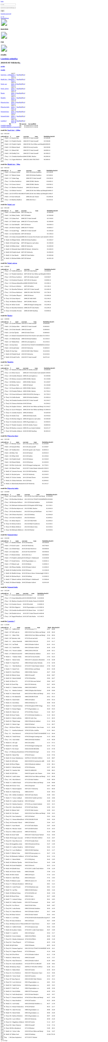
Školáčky (3, 98)
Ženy (13, 76)
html (18, 75)
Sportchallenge (5, 18)
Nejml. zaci (4, 84)
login (2, 1)
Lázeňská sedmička (9, 59)
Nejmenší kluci (5, 111)
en (3, 16)
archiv (3, 66)
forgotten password (6, 13)
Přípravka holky (5, 107)
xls (24, 75)
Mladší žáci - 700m (6, 79)
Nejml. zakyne (5, 88)
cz (1, 16)
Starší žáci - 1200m (6, 75)
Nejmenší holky (5, 116)
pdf (21, 75)
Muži (13, 75)
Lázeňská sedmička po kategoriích (10, 127)
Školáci (3, 93)
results (3, 70)
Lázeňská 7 (4, 121)
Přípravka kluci (5, 102)
